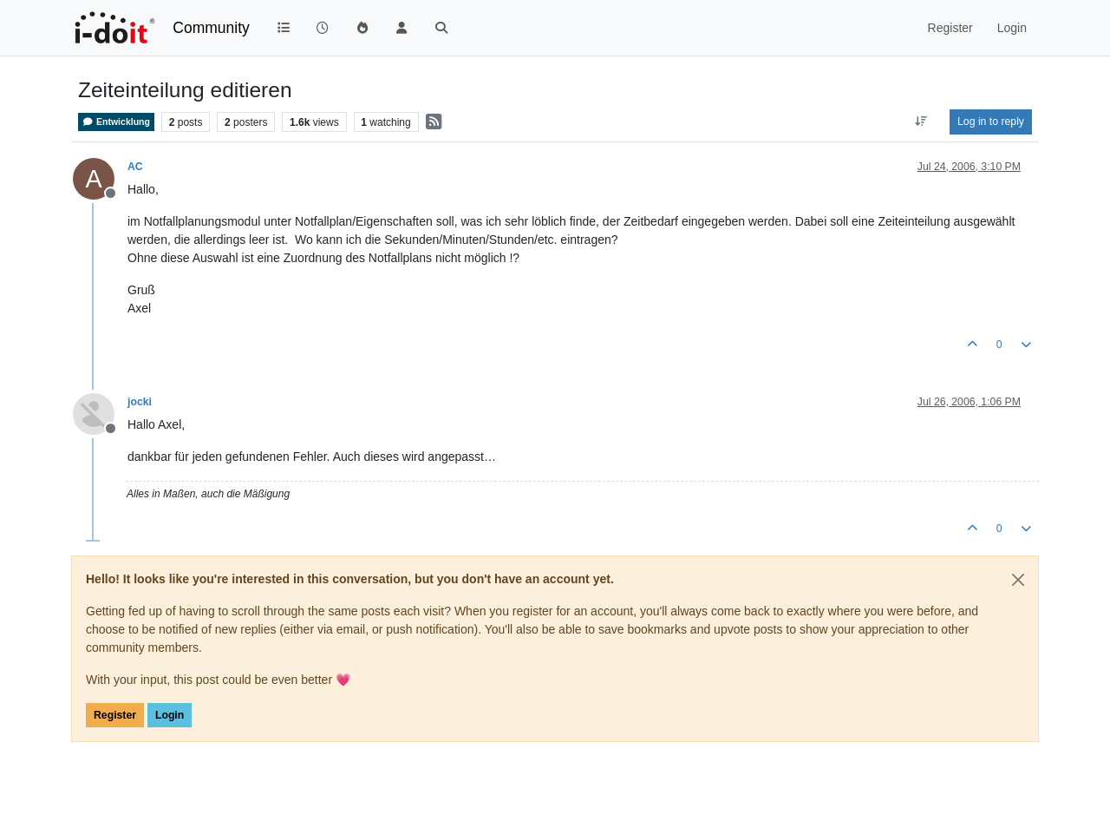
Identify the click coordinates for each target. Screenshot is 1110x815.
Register (115, 715)
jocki (139, 402)
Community (211, 27)
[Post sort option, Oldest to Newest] (921, 121)
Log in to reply (990, 121)
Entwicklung (116, 122)
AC (135, 167)
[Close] (1018, 579)
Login (169, 715)
